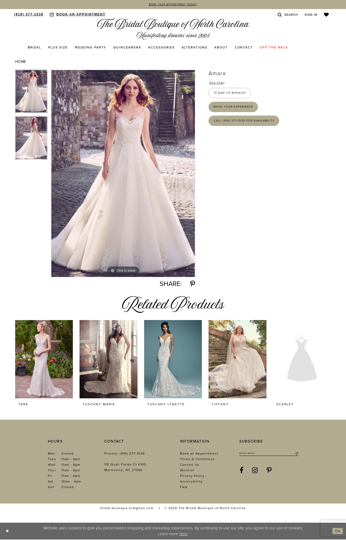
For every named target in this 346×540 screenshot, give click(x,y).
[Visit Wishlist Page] (326, 15)
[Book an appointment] (78, 15)
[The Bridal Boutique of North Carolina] (173, 29)
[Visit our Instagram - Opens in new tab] (255, 472)
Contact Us (189, 465)
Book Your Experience (237, 111)
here (183, 534)
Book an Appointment (199, 454)
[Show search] (287, 15)
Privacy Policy (192, 476)
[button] (311, 15)
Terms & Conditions (197, 459)
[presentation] (44, 360)
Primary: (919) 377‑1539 (124, 454)
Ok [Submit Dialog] (337, 531)
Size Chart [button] (218, 83)
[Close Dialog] (8, 531)
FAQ (183, 487)
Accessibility (191, 482)
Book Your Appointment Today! (173, 5)
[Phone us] (29, 15)
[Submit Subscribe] (296, 454)
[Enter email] (268, 454)
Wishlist (187, 471)
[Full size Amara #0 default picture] (123, 174)
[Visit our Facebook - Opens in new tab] (241, 472)
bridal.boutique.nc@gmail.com (127, 508)
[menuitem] (29, 15)
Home (20, 62)
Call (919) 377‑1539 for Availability (250, 127)
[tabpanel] (31, 93)
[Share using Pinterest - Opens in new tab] (192, 284)
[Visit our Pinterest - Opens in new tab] (269, 472)
